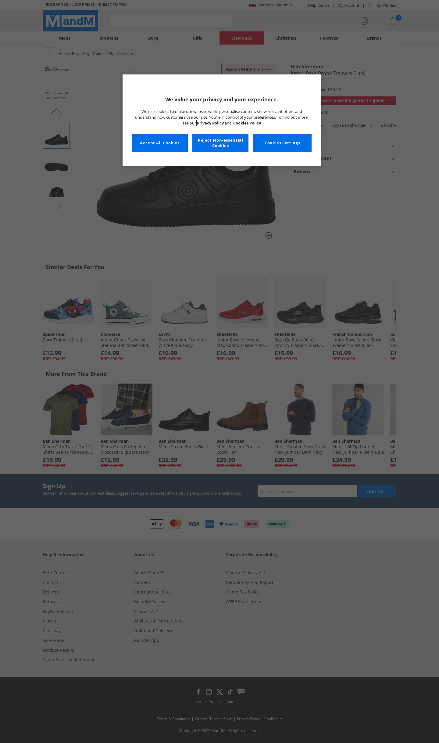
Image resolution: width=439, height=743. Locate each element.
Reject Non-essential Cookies (220, 143)
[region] (222, 120)
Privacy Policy (210, 123)
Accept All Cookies (159, 143)
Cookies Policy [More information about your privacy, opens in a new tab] (247, 123)
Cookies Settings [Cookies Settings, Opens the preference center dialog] (282, 143)
